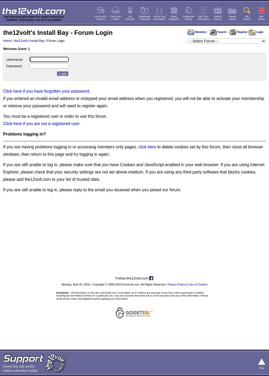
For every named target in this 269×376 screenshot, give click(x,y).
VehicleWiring (218, 17)
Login (256, 32)
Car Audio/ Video (115, 17)
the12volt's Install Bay (29, 41)
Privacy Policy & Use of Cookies (187, 284)
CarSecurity (130, 17)
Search (218, 32)
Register (238, 32)
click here (147, 147)
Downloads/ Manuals (145, 17)
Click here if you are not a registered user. (41, 123)
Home (7, 41)
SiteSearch (247, 17)
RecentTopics (232, 17)
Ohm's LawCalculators (159, 17)
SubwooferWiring (189, 17)
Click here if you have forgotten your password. (46, 91)
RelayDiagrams (174, 17)
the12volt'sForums (101, 17)
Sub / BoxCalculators (203, 17)
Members (197, 32)
